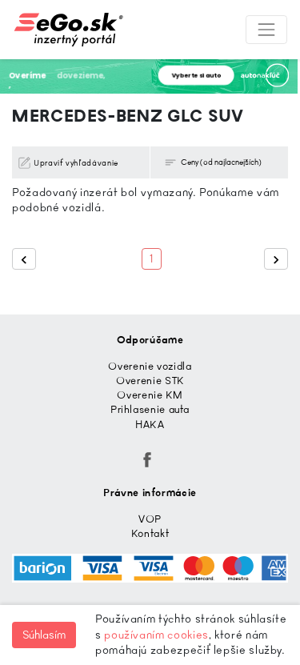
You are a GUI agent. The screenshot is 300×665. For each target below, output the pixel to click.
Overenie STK (150, 380)
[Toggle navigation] (266, 29)
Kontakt (150, 533)
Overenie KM (149, 395)
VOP (150, 519)
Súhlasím (44, 635)
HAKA (150, 424)
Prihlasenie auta (150, 409)
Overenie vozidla (149, 366)
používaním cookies (156, 635)
